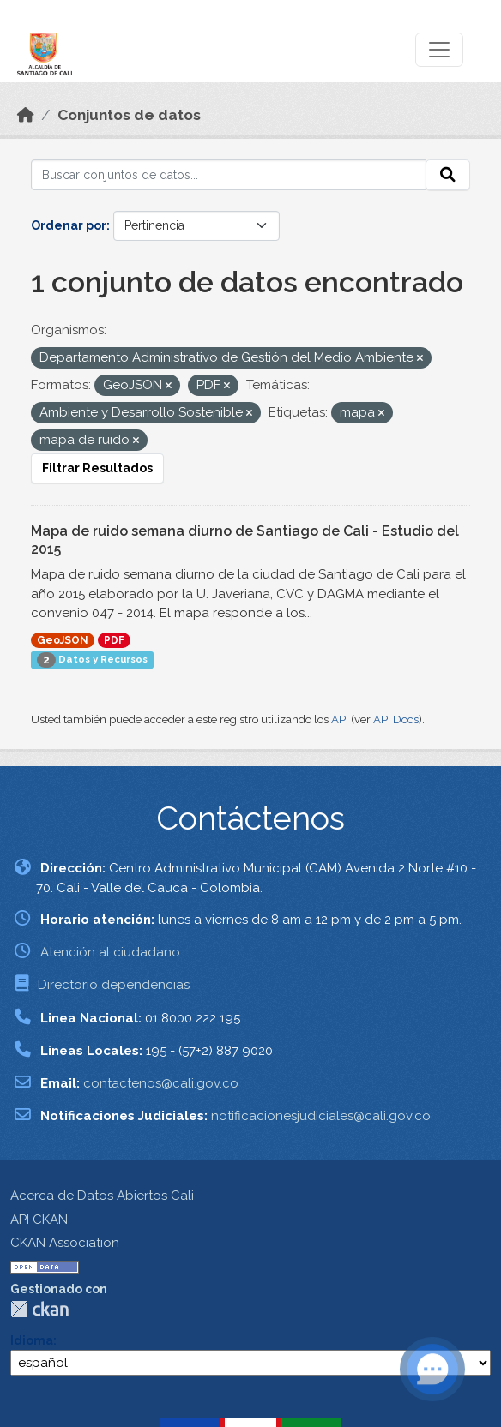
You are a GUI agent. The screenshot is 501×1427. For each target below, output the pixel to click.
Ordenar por (68, 225)
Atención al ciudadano (110, 952)
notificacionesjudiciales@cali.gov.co (321, 1116)
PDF (114, 640)
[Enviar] (448, 174)
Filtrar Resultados (97, 468)
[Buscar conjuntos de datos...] (228, 174)
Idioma (31, 1340)
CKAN (39, 1309)
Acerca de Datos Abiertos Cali (102, 1195)
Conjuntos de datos (129, 114)
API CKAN (39, 1219)
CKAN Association (64, 1242)
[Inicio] (25, 114)
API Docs (396, 719)
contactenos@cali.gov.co (160, 1083)
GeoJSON (62, 640)
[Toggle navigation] (439, 50)
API (339, 719)
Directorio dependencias (114, 984)
